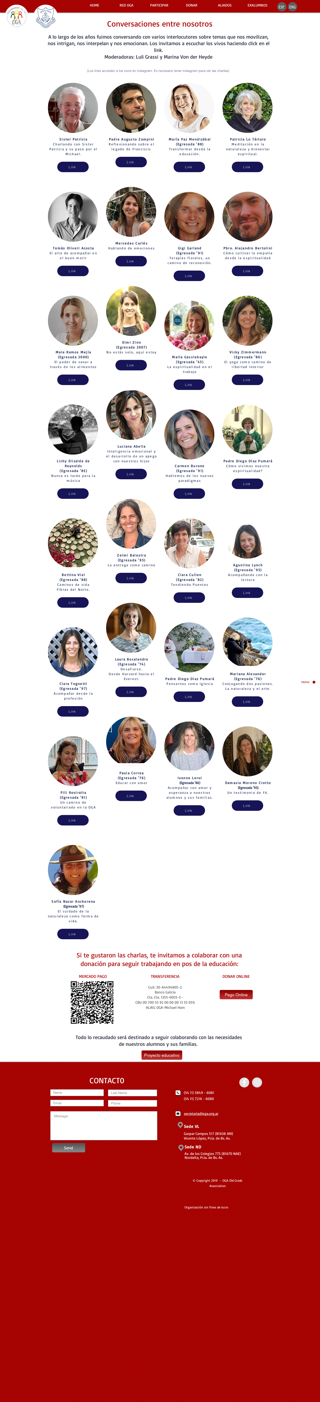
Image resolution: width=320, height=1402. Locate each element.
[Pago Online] (236, 994)
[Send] (68, 1147)
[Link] (73, 167)
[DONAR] (191, 5)
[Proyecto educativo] (161, 1055)
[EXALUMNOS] (257, 5)
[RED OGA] (126, 5)
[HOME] (94, 5)
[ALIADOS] (224, 5)
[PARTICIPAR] (159, 5)
